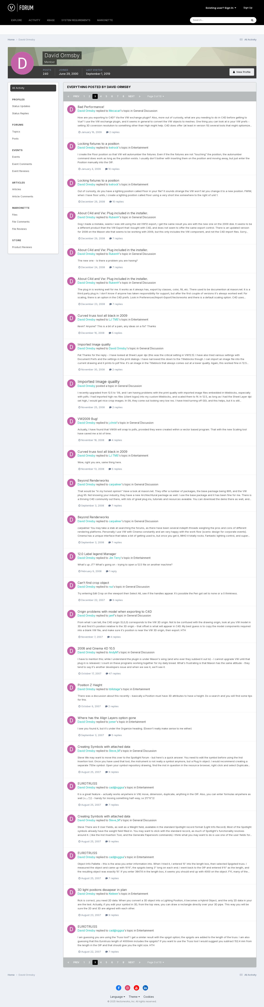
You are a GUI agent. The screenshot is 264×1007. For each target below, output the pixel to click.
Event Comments (22, 163)
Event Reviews (20, 170)
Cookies (148, 996)
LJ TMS (113, 319)
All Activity (18, 87)
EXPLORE (16, 20)
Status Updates (21, 106)
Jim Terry (115, 557)
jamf (111, 615)
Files (14, 214)
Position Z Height (90, 685)
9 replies (116, 600)
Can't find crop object (93, 583)
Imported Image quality (94, 344)
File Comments (21, 221)
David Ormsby (86, 110)
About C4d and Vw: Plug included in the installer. (113, 213)
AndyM (113, 652)
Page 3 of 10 (155, 96)
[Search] (206, 20)
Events (16, 156)
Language (117, 996)
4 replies (115, 440)
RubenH (114, 217)
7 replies (116, 238)
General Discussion (145, 110)
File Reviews (19, 228)
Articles (16, 189)
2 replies (113, 132)
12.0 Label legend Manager (97, 554)
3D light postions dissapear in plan (102, 890)
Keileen (113, 893)
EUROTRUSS (87, 783)
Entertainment (139, 147)
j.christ (113, 422)
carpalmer (115, 484)
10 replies (112, 168)
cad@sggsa (116, 787)
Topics (16, 131)
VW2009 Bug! (88, 419)
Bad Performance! (91, 107)
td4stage (114, 689)
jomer (112, 721)
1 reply (111, 571)
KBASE (51, 20)
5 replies (115, 332)
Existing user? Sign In (221, 7)
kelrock (113, 147)
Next (131, 96)
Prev (76, 96)
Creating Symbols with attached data (104, 747)
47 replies (113, 673)
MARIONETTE (105, 20)
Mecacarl (115, 110)
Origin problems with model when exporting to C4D (115, 611)
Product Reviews (22, 247)
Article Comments (22, 196)
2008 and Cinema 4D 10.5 (96, 648)
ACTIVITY (34, 20)
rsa (111, 586)
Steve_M (114, 750)
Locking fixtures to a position (98, 144)
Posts (15, 138)
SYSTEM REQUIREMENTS (75, 20)
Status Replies (20, 113)
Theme (134, 996)
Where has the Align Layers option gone (107, 718)
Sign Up (248, 7)
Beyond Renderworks (93, 480)
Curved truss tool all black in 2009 (102, 315)
